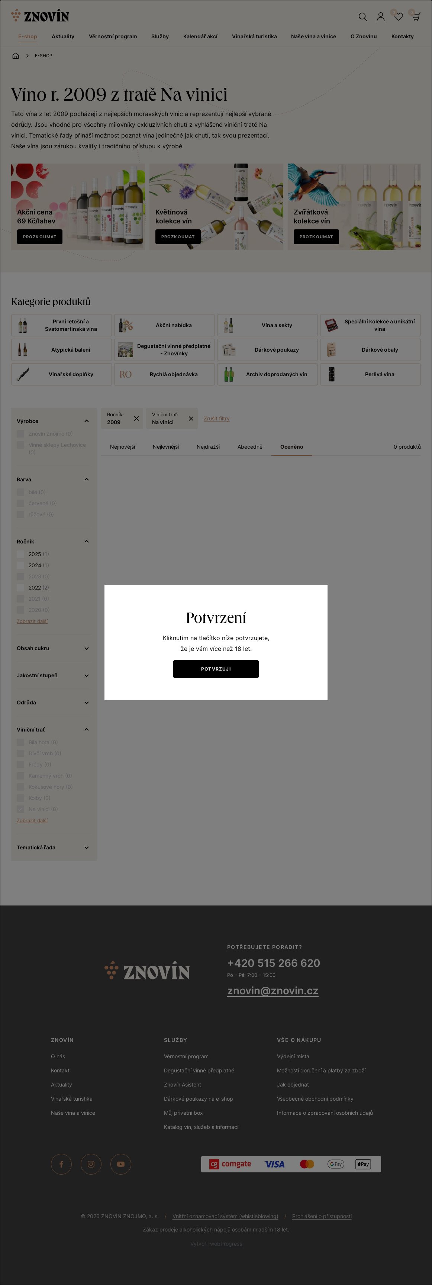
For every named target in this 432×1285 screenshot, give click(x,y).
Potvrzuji (216, 669)
